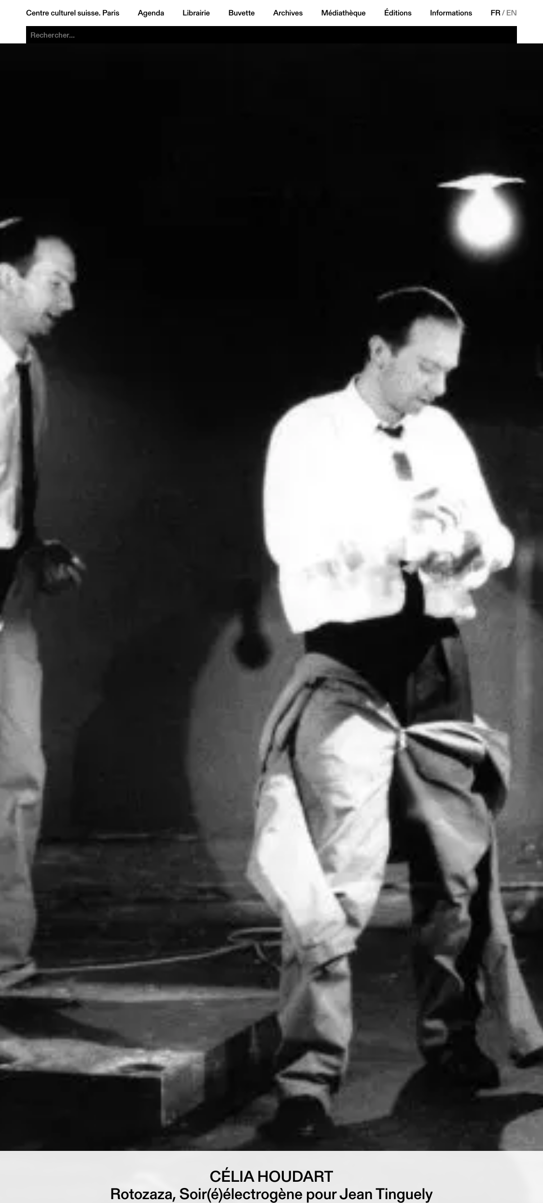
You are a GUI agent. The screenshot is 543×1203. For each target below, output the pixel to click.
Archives (288, 13)
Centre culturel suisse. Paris (72, 13)
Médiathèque (343, 13)
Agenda (151, 13)
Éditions (398, 13)
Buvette (241, 13)
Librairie (196, 13)
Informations (451, 13)
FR (495, 13)
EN (511, 13)
